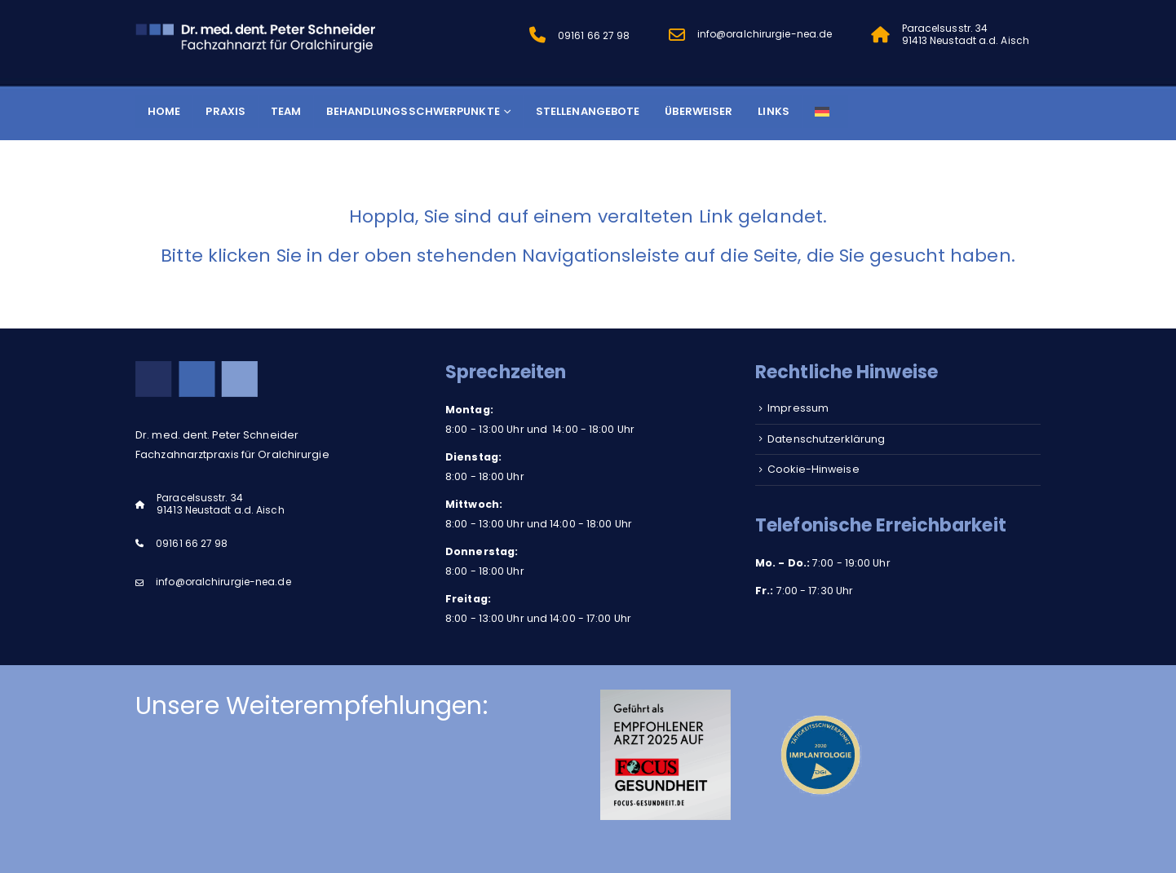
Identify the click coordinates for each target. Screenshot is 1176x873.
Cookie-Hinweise (813, 469)
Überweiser (698, 111)
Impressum (798, 408)
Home (164, 111)
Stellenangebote (588, 111)
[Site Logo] (257, 36)
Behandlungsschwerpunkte (412, 111)
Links (773, 111)
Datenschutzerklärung (826, 439)
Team (286, 111)
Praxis (225, 111)
